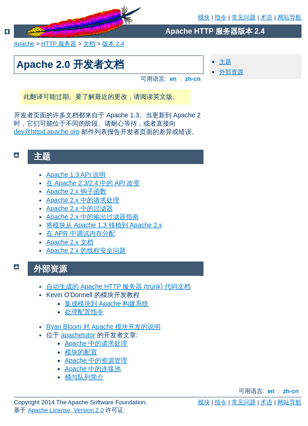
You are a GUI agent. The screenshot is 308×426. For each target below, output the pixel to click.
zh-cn (192, 78)
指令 (221, 17)
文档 (89, 43)
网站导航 (289, 17)
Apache (24, 43)
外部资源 (231, 71)
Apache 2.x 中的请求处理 (82, 200)
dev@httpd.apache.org (47, 131)
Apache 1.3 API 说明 (75, 174)
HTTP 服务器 (58, 43)
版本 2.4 (113, 43)
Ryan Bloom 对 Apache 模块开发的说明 (103, 326)
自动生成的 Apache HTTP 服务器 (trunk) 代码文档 (118, 286)
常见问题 (244, 17)
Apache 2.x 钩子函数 (76, 191)
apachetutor (78, 335)
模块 (204, 17)
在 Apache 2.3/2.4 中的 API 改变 (93, 183)
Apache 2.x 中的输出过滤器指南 (92, 216)
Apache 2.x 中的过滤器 (79, 208)
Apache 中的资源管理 (96, 360)
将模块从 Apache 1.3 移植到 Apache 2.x (104, 225)
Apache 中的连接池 (93, 368)
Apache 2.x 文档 (69, 242)
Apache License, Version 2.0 (66, 410)
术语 (266, 17)
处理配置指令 (84, 312)
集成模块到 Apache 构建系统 (106, 303)
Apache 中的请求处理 (96, 343)
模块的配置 (81, 352)
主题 (225, 61)
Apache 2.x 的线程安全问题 (86, 250)
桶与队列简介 (84, 377)
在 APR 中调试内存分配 (80, 233)
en (173, 78)
